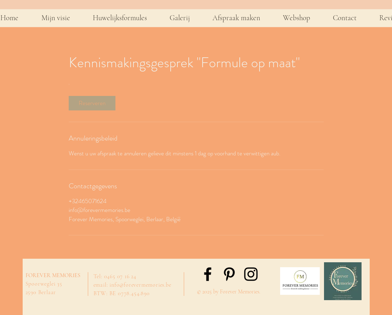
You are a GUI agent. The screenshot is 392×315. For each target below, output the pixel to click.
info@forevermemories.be (140, 284)
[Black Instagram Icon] (251, 274)
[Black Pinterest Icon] (229, 274)
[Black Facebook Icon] (208, 274)
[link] (92, 103)
